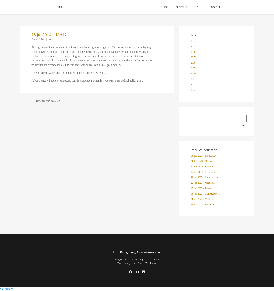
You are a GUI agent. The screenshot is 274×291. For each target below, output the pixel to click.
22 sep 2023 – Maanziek (203, 183)
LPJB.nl (58, 7)
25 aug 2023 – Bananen (202, 204)
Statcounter (6, 288)
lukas (164, 7)
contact (215, 7)
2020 (193, 73)
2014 (50, 39)
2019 (193, 68)
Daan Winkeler (147, 263)
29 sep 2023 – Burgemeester (204, 177)
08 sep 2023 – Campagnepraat (205, 193)
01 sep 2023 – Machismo (203, 199)
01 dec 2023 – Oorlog (201, 161)
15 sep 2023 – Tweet (201, 188)
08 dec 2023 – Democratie (204, 155)
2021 (193, 79)
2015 (193, 46)
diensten (182, 7)
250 (198, 7)
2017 (193, 57)
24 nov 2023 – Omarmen (203, 166)
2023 (193, 90)
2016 (193, 52)
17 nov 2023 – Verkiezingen (204, 172)
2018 (193, 62)
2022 (193, 84)
